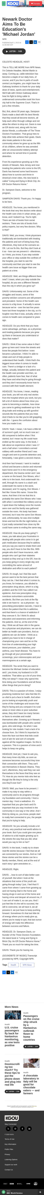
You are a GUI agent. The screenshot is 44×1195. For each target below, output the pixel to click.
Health (13, 965)
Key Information (10, 1144)
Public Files (9, 1149)
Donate (36, 3)
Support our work (11, 1165)
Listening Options (11, 1159)
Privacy (7, 1154)
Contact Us (9, 1170)
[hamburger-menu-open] (4, 3)
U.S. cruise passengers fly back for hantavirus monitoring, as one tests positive (12, 1036)
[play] (3, 1192)
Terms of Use (9, 1139)
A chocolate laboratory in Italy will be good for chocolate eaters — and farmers (31, 1084)
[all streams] (41, 1192)
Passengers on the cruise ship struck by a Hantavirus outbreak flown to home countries (31, 1028)
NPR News (27, 965)
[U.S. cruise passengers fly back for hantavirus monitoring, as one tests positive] (13, 1015)
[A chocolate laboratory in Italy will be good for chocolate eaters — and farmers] (31, 1063)
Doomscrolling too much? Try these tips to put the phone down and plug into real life (13, 1074)
